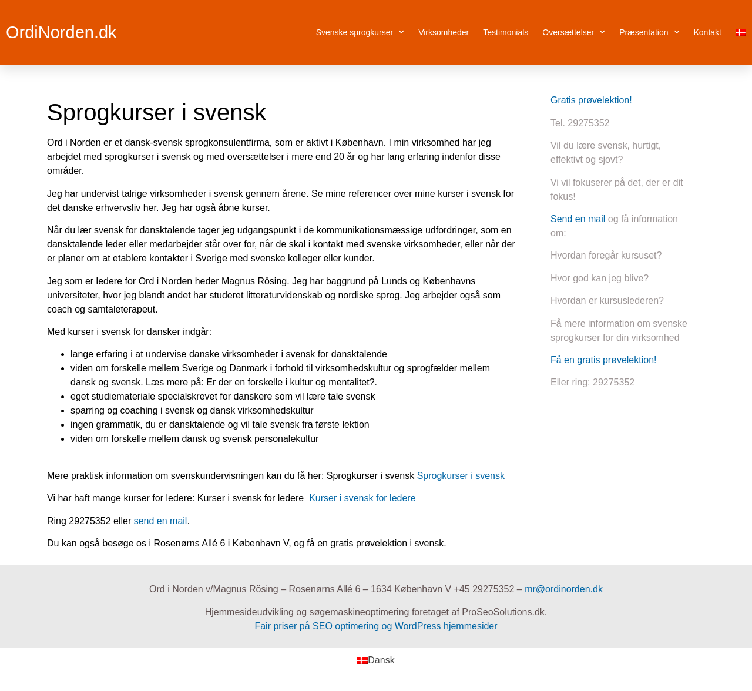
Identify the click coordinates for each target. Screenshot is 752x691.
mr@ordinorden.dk (564, 589)
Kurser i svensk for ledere (362, 498)
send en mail (160, 521)
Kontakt (707, 32)
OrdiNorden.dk (61, 32)
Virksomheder (443, 32)
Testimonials (505, 32)
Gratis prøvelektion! (591, 100)
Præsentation (649, 32)
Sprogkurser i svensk (461, 476)
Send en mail (577, 219)
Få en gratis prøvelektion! (603, 360)
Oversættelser (573, 32)
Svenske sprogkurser (360, 32)
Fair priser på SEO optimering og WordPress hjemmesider (375, 626)
